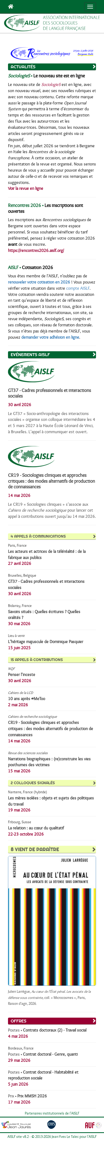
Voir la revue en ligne (25, 188)
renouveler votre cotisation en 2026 (39, 282)
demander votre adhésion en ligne (50, 337)
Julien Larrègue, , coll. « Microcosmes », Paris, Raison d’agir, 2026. (49, 998)
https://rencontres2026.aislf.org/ (36, 250)
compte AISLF (78, 288)
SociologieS (51, 84)
